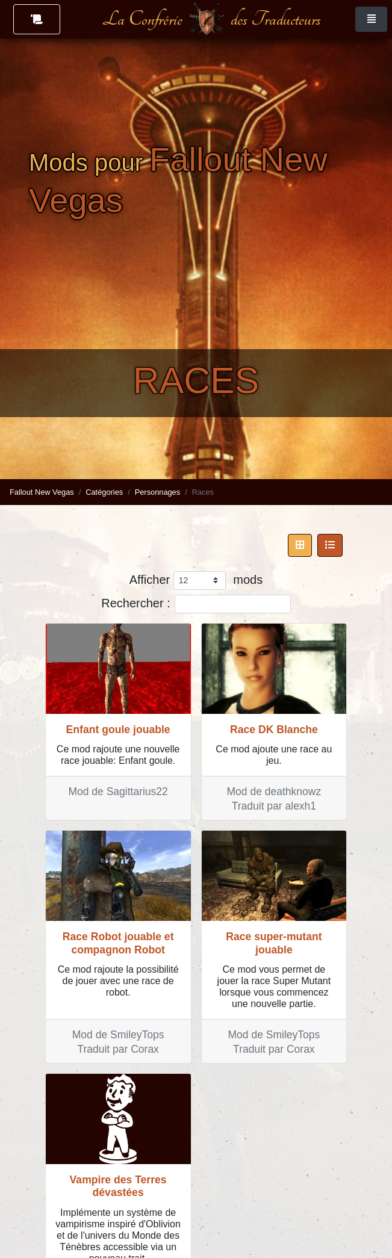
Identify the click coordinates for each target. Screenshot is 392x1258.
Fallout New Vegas (42, 492)
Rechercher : (196, 604)
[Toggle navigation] (371, 19)
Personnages (157, 492)
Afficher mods (196, 580)
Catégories (104, 492)
